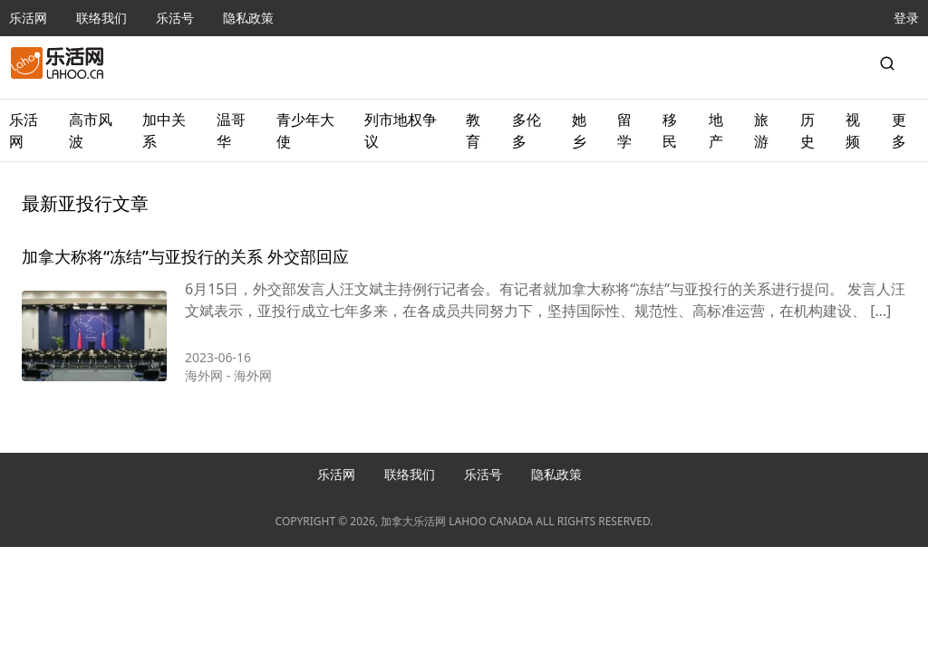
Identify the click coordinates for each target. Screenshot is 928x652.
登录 (906, 17)
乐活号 (175, 17)
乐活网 (28, 17)
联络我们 (101, 17)
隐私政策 (248, 17)
